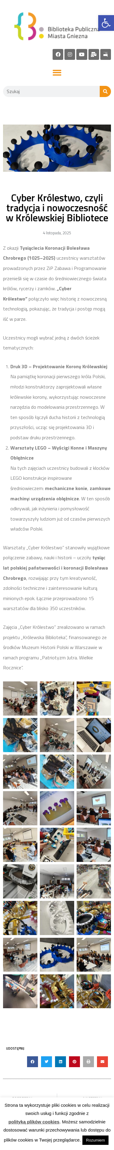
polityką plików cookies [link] (34, 1121)
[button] (57, 73)
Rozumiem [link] (95, 1140)
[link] (106, 23)
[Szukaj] (105, 91)
